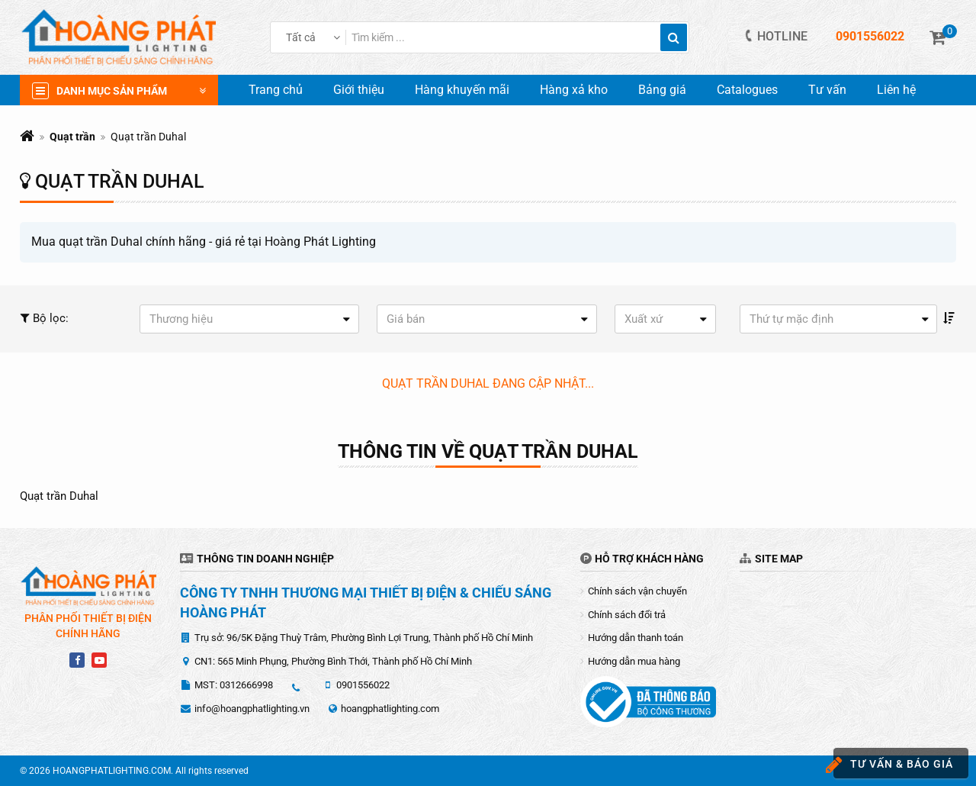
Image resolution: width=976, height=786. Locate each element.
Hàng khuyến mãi (462, 89)
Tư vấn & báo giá (893, 765)
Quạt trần (72, 136)
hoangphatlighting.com (390, 708)
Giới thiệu (358, 89)
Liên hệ (896, 89)
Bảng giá (662, 89)
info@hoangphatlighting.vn (252, 708)
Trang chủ (276, 89)
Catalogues (747, 89)
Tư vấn (827, 89)
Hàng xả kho (574, 89)
